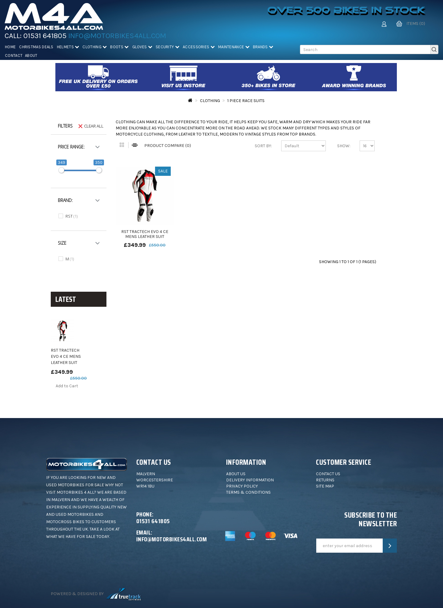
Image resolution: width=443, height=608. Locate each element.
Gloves (142, 47)
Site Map (325, 486)
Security (167, 47)
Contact (13, 55)
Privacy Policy (242, 486)
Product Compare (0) (167, 145)
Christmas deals (36, 47)
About (31, 55)
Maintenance (233, 47)
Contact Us (328, 473)
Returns (325, 480)
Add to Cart (67, 386)
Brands (263, 47)
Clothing (94, 47)
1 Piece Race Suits (246, 100)
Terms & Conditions (248, 492)
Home (10, 47)
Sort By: (263, 145)
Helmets (68, 47)
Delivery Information (250, 480)
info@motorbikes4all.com (117, 35)
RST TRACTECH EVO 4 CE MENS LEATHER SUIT (66, 356)
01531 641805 (44, 35)
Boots (119, 47)
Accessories (199, 47)
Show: (343, 145)
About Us (235, 473)
